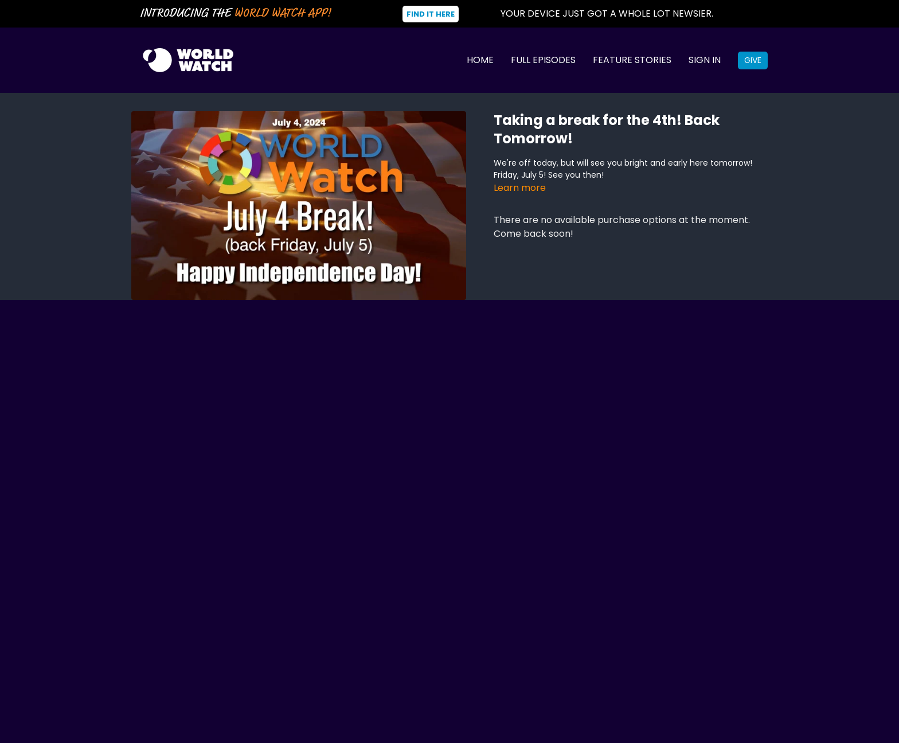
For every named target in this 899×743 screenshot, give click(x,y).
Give (752, 60)
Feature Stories (632, 60)
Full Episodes (543, 60)
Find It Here (430, 14)
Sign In (705, 60)
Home (480, 60)
